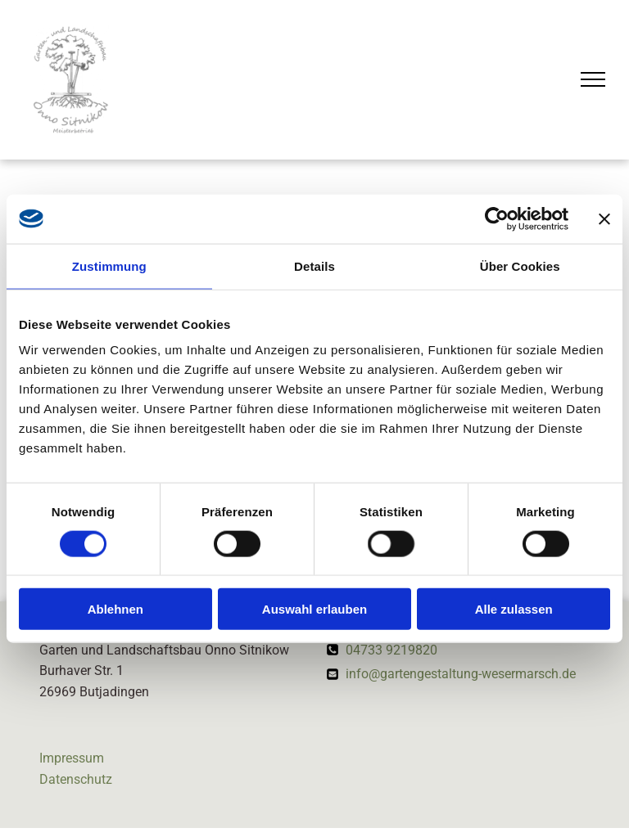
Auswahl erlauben (314, 609)
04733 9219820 (391, 650)
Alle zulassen (514, 609)
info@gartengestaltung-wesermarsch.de (461, 674)
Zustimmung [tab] (109, 265)
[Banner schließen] (604, 218)
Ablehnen (115, 609)
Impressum (71, 758)
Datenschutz (75, 779)
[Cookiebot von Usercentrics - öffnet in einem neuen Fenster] (496, 218)
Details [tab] (314, 265)
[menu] (593, 79)
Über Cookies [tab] (520, 265)
